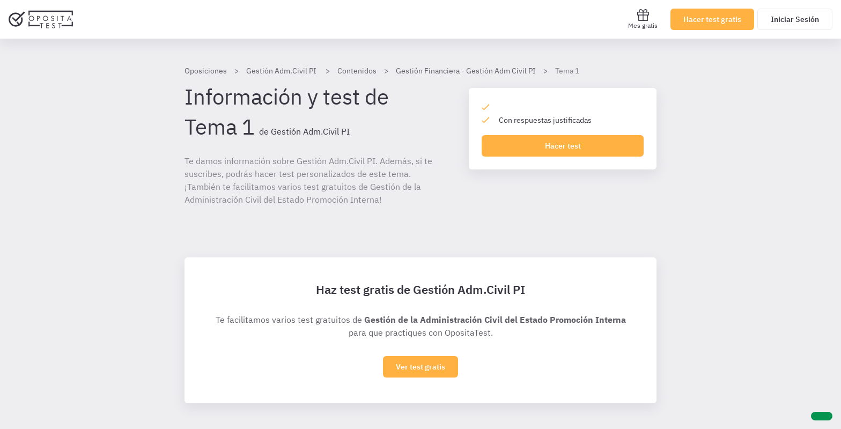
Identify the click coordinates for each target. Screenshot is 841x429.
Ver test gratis (420, 367)
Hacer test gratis (712, 19)
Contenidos (357, 71)
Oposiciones (206, 71)
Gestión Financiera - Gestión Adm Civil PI (466, 71)
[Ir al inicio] (41, 19)
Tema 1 (567, 71)
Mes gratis (643, 19)
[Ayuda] (821, 416)
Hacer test (563, 146)
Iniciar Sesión (795, 19)
